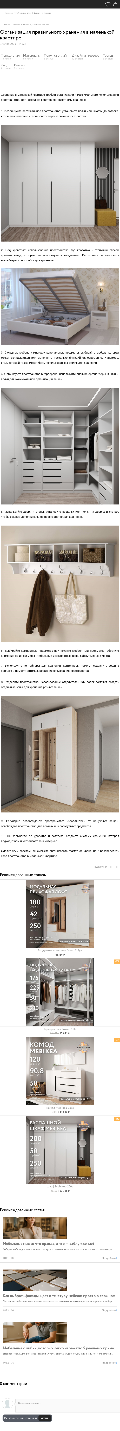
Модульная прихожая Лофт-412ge (60, 950)
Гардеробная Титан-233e (60, 1029)
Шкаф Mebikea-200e (60, 1187)
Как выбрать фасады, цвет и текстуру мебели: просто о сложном (59, 1296)
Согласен (45, 1418)
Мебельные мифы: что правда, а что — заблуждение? (49, 1244)
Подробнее (31, 1418)
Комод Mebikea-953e (60, 1108)
